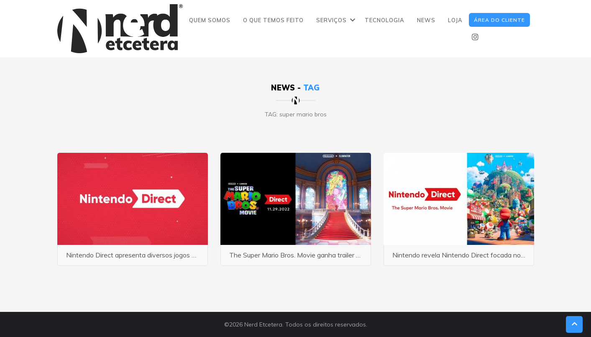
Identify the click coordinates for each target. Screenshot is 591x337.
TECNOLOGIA (384, 20)
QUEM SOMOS (209, 20)
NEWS (426, 20)
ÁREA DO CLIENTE (499, 20)
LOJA (455, 20)
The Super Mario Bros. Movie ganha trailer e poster (305, 255)
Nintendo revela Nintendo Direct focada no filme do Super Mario (487, 255)
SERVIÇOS (331, 20)
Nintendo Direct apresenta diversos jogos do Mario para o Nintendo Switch (178, 255)
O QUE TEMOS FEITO (273, 20)
